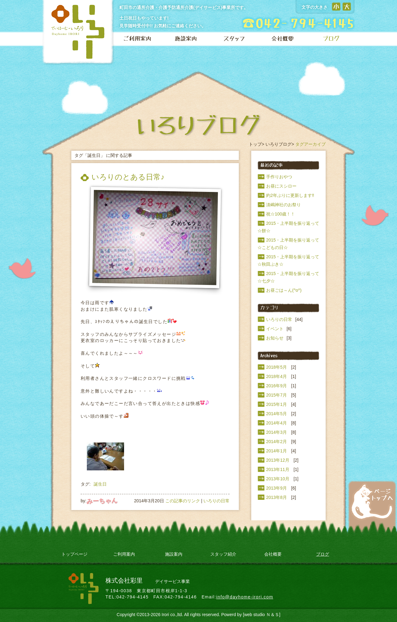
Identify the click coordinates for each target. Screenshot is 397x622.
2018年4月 (276, 376)
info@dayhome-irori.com (244, 596)
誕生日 (100, 484)
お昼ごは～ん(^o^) (283, 290)
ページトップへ (372, 500)
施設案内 (186, 39)
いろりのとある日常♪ (127, 177)
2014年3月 (276, 432)
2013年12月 (277, 460)
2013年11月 (277, 469)
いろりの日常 (216, 500)
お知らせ (274, 337)
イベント (274, 328)
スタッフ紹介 (223, 554)
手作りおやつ (279, 176)
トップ (255, 144)
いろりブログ (278, 144)
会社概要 (282, 39)
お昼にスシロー (281, 186)
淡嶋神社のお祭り (283, 204)
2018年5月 (276, 367)
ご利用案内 (137, 39)
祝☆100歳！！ (280, 213)
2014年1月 (276, 450)
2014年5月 (276, 413)
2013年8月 (276, 497)
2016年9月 (276, 385)
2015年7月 (276, 395)
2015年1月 (276, 404)
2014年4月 (276, 422)
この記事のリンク (182, 500)
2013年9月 (276, 488)
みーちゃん (102, 500)
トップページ (74, 554)
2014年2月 (276, 441)
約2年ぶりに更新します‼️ (290, 195)
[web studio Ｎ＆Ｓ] (261, 614)
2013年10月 (277, 478)
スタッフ (234, 39)
